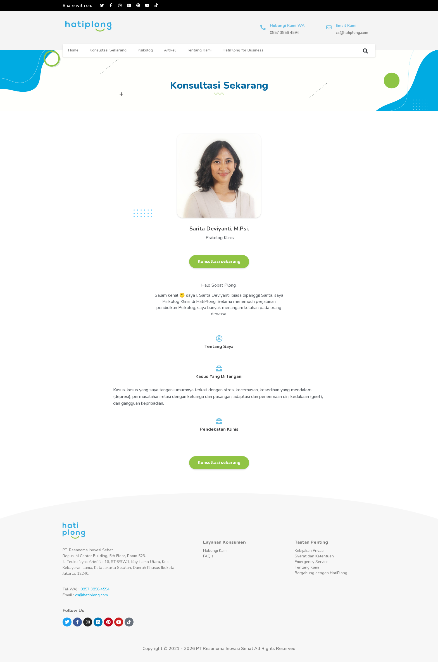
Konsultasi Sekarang (108, 50)
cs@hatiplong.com (91, 595)
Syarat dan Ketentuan (314, 556)
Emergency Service (311, 561)
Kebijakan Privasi (309, 550)
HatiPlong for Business (243, 50)
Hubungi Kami (215, 550)
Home (73, 50)
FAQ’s (208, 556)
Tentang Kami (199, 50)
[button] (365, 50)
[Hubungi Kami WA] (263, 27)
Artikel (170, 50)
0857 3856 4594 (95, 589)
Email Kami (346, 25)
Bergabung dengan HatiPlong (321, 573)
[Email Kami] (329, 27)
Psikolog (145, 50)
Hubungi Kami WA (287, 25)
